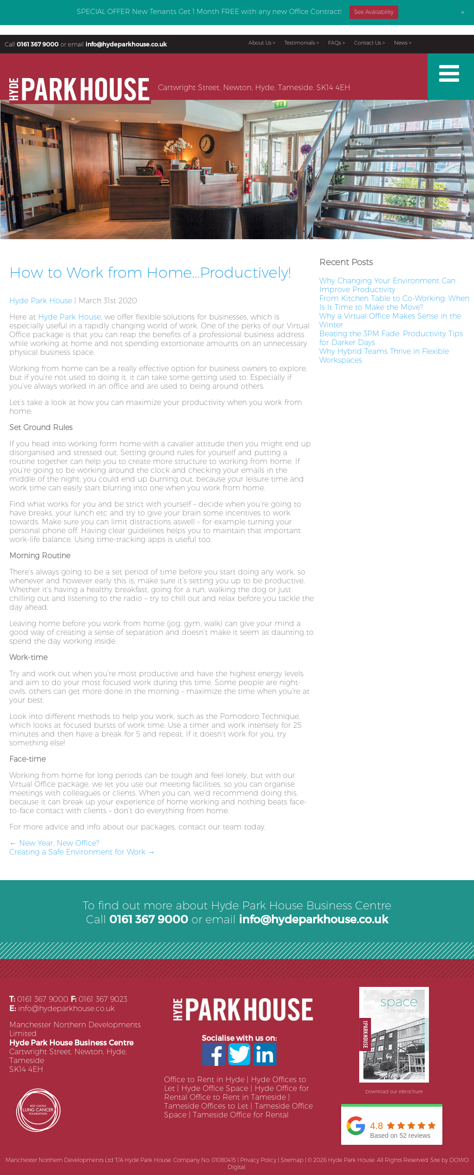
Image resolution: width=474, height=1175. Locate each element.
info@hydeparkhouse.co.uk (126, 43)
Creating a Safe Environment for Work (82, 852)
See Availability (374, 11)
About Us (260, 42)
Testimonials (299, 42)
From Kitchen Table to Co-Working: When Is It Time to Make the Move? (394, 303)
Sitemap (292, 1159)
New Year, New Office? (54, 843)
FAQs (334, 42)
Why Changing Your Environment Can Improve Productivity (387, 285)
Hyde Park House (40, 300)
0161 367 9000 (38, 43)
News (401, 42)
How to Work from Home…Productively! (150, 272)
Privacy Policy (258, 1159)
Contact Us (367, 42)
